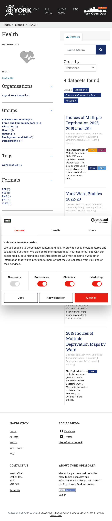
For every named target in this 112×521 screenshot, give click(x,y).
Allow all (91, 297)
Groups (20, 24)
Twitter (66, 436)
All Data (48, 10)
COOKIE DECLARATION (82, 512)
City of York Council (71, 442)
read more (7, 78)
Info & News (62, 10)
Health (33, 24)
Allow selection (56, 297)
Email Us (15, 490)
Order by (71, 61)
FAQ (75, 9)
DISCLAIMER (46, 512)
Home (35, 9)
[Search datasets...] (80, 50)
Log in (62, 494)
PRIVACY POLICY (61, 512)
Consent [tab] (19, 230)
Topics (13, 442)
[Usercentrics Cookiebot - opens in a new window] (93, 220)
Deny (21, 297)
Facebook (67, 431)
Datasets (73, 36)
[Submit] (101, 50)
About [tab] (92, 230)
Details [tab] (56, 230)
